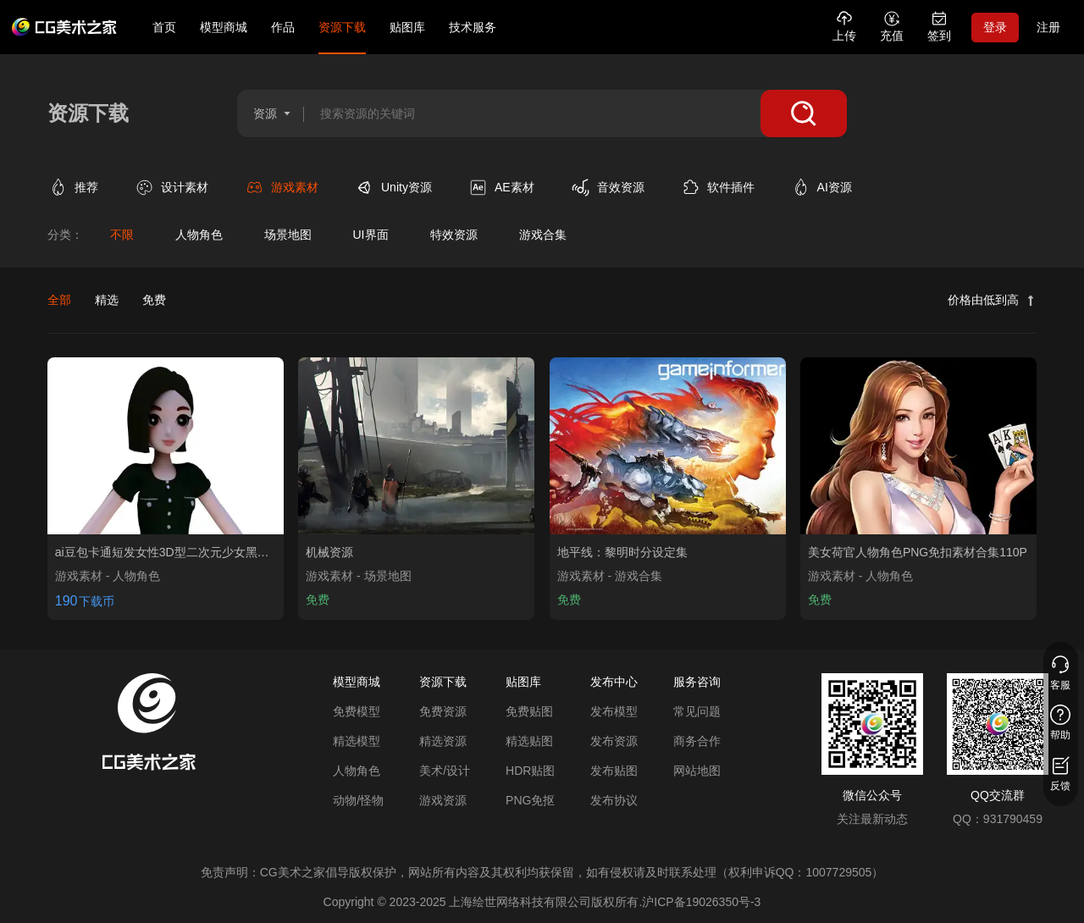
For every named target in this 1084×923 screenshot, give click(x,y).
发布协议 (614, 800)
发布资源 (614, 741)
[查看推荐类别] (84, 187)
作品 (283, 27)
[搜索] (803, 113)
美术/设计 (444, 770)
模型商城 (223, 27)
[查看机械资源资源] (416, 445)
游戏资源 (443, 800)
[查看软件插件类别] (729, 187)
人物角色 (356, 770)
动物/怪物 (358, 800)
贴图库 (407, 27)
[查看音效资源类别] (619, 187)
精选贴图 (529, 741)
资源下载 (342, 27)
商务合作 (697, 741)
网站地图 (697, 770)
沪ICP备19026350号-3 (701, 902)
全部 (59, 300)
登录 (995, 27)
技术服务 (472, 27)
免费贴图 (529, 711)
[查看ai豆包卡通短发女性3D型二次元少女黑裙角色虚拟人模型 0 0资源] (165, 445)
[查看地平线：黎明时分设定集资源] (668, 445)
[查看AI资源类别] (833, 187)
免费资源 (443, 711)
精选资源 (443, 741)
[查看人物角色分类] (198, 235)
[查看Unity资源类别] (405, 187)
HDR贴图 (530, 770)
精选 (107, 300)
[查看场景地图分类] (287, 235)
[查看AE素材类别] (512, 187)
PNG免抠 (530, 800)
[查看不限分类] (121, 235)
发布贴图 (614, 770)
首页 (164, 27)
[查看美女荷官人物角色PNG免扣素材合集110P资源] (918, 445)
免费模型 (356, 711)
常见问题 (697, 711)
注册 (1048, 27)
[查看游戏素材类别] (293, 187)
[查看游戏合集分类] (542, 235)
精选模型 (356, 741)
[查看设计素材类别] (183, 187)
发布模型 (614, 711)
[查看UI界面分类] (370, 235)
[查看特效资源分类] (453, 235)
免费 (154, 300)
